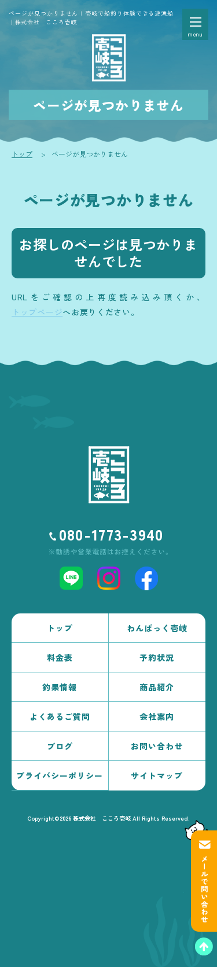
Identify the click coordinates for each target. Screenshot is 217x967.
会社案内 (156, 716)
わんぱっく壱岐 (157, 628)
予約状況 (156, 657)
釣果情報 (59, 687)
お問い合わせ (157, 746)
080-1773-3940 (111, 534)
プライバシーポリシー (59, 775)
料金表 (60, 657)
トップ (22, 154)
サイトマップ (157, 775)
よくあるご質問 (60, 716)
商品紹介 (156, 687)
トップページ (37, 312)
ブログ (60, 746)
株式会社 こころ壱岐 (102, 818)
